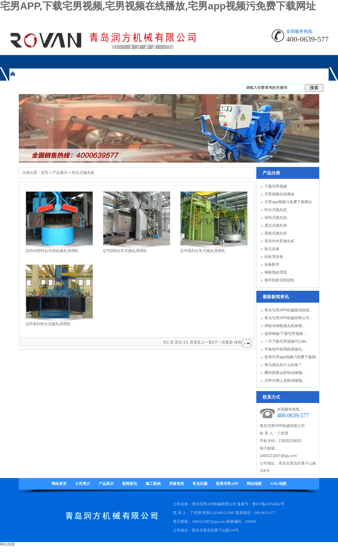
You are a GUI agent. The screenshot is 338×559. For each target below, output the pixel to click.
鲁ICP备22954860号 (268, 504)
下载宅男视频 (275, 186)
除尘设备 (271, 249)
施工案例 (153, 483)
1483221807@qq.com (278, 456)
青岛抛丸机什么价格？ (283, 365)
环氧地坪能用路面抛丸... (284, 349)
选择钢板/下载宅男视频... (285, 333)
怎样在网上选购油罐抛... (284, 380)
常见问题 (199, 483)
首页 (45, 172)
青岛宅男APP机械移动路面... (288, 310)
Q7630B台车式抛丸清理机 (125, 251)
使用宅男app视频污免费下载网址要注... (290, 358)
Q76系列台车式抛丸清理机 (202, 251)
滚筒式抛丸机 (275, 217)
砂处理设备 (273, 256)
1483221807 (225, 513)
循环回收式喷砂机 (279, 280)
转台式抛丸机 (83, 172)
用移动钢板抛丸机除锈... (284, 326)
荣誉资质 (176, 483)
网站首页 (59, 483)
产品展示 (60, 172)
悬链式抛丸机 (275, 233)
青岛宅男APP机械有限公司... (288, 318)
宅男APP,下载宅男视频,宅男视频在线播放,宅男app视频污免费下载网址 (158, 6)
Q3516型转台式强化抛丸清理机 (52, 251)
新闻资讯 (129, 483)
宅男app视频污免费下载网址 (288, 202)
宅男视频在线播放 (279, 194)
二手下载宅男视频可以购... (286, 341)
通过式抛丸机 (275, 225)
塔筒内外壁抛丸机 (279, 241)
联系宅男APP (227, 483)
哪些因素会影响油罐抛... (284, 372)
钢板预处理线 (275, 272)
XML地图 (278, 483)
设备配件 (271, 264)
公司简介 (82, 483)
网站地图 (254, 483)
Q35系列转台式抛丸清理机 (48, 324)
